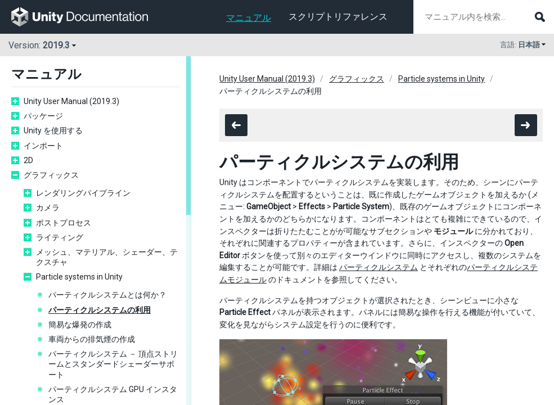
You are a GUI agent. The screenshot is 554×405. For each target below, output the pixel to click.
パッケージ (43, 115)
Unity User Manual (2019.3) (71, 101)
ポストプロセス (63, 222)
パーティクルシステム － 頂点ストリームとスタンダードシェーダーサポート (113, 364)
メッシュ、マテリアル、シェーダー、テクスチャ (107, 257)
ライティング (59, 237)
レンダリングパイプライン (83, 192)
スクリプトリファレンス (338, 16)
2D (28, 160)
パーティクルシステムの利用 (99, 309)
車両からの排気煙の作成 (91, 339)
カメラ (48, 207)
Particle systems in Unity (79, 276)
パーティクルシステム (378, 267)
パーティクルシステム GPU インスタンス (112, 394)
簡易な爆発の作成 (79, 324)
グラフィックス (51, 174)
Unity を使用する (53, 130)
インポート (43, 145)
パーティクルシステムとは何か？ (107, 294)
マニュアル (248, 17)
